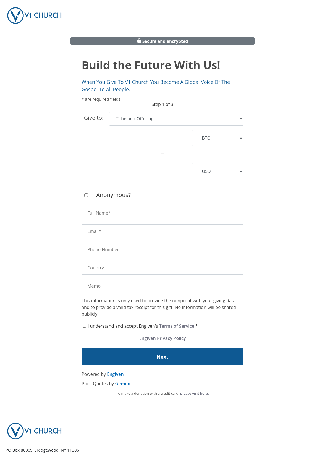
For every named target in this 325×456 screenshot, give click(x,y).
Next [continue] (163, 356)
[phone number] (162, 249)
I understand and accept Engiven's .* (143, 326)
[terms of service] (84, 326)
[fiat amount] (135, 171)
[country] (162, 268)
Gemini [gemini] (122, 384)
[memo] (162, 286)
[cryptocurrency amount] (135, 138)
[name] (162, 213)
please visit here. (194, 393)
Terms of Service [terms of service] (176, 326)
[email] (162, 231)
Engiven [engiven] (115, 374)
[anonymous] (86, 195)
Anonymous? (113, 195)
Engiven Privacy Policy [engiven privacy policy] (162, 338)
